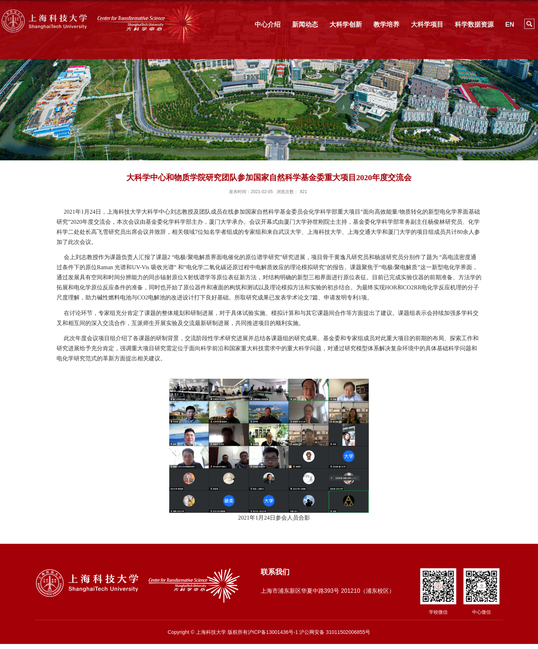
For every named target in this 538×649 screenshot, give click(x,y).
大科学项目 (427, 24)
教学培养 (386, 24)
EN (509, 24)
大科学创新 (345, 24)
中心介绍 (268, 24)
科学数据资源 (474, 24)
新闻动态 (305, 24)
